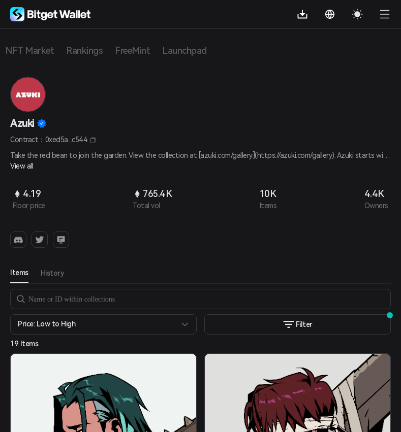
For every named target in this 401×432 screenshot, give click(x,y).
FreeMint (132, 50)
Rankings (84, 50)
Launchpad (184, 50)
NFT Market (29, 50)
